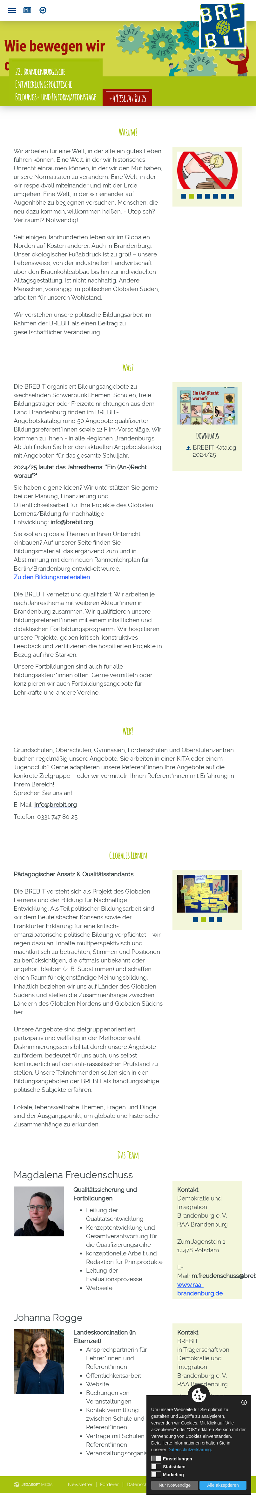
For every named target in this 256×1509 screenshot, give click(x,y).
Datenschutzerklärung (189, 1449)
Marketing (167, 1474)
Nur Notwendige (175, 1485)
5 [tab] (215, 196)
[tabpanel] (207, 170)
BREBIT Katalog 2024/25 (214, 451)
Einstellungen (171, 1458)
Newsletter (27, 10)
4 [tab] (207, 196)
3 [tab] (199, 196)
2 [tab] (191, 196)
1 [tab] (183, 196)
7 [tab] (231, 196)
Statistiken (168, 1466)
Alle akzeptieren (223, 1485)
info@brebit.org (72, 522)
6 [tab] (223, 196)
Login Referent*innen (43, 10)
